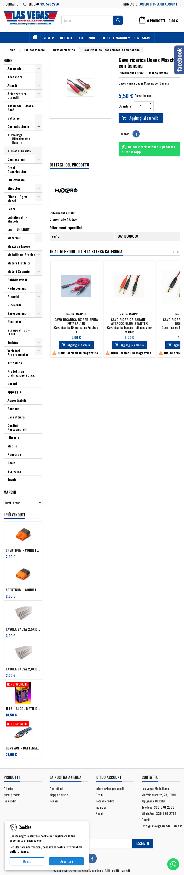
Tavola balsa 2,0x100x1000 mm (23, 669)
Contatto (12, 4)
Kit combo (87, 37)
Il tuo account (109, 777)
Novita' (48, 37)
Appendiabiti (16, 400)
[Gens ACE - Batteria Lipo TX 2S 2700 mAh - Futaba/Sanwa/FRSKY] (23, 724)
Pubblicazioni (17, 279)
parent (12, 383)
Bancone (13, 408)
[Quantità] (141, 106)
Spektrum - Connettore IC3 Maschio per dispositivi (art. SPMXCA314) (23, 590)
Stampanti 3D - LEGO (18, 331)
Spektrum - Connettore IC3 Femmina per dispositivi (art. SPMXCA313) (23, 550)
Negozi (54, 800)
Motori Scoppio (18, 271)
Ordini (99, 794)
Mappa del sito (59, 794)
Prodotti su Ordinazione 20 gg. (21, 373)
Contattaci (56, 788)
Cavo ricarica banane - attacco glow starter (129, 321)
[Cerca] (92, 20)
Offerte (66, 37)
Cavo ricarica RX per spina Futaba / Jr (76, 321)
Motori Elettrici (18, 262)
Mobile (12, 445)
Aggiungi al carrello (140, 118)
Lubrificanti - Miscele (17, 219)
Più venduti (10, 800)
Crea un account (165, 4)
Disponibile (58, 219)
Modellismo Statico (21, 254)
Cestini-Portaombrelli (17, 427)
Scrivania (14, 471)
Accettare (66, 861)
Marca (153, 73)
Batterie (13, 117)
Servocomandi (17, 313)
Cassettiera (16, 416)
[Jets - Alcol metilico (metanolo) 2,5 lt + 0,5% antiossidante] (23, 685)
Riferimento (127, 73)
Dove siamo (142, 37)
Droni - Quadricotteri (17, 169)
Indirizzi (101, 807)
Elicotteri (14, 188)
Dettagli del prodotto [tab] (69, 165)
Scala (11, 462)
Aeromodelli (15, 68)
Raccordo (14, 454)
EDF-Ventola (16, 179)
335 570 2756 (49, 4)
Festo (11, 208)
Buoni (99, 813)
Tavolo (12, 479)
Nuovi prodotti (12, 794)
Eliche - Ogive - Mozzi (18, 198)
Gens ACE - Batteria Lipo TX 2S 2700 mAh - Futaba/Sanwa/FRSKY (23, 748)
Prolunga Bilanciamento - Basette (21, 138)
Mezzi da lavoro (18, 246)
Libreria (13, 437)
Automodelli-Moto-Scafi (20, 107)
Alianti (12, 85)
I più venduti (14, 515)
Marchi (10, 492)
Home (8, 60)
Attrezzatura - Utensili (18, 95)
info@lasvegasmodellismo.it (162, 825)
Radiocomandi (17, 288)
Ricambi (13, 296)
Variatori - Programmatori (18, 352)
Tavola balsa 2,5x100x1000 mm (23, 629)
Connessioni (16, 159)
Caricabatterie (18, 126)
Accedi (144, 4)
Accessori (14, 76)
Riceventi (14, 304)
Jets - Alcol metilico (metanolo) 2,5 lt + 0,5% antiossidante (23, 708)
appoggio (14, 391)
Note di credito (105, 800)
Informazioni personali (110, 788)
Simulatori (15, 321)
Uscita (27, 861)
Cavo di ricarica (21, 150)
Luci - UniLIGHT (18, 229)
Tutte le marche (114, 37)
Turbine (12, 342)
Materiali (14, 237)
